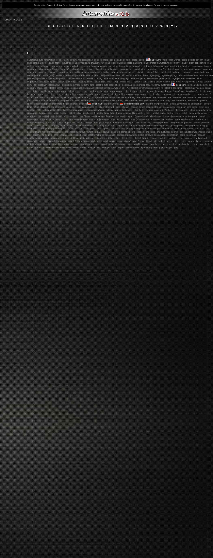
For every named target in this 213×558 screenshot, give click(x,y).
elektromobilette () (134, 103)
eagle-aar (155, 60)
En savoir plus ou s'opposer (166, 5)
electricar (180, 85)
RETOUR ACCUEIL (12, 19)
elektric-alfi (97, 103)
